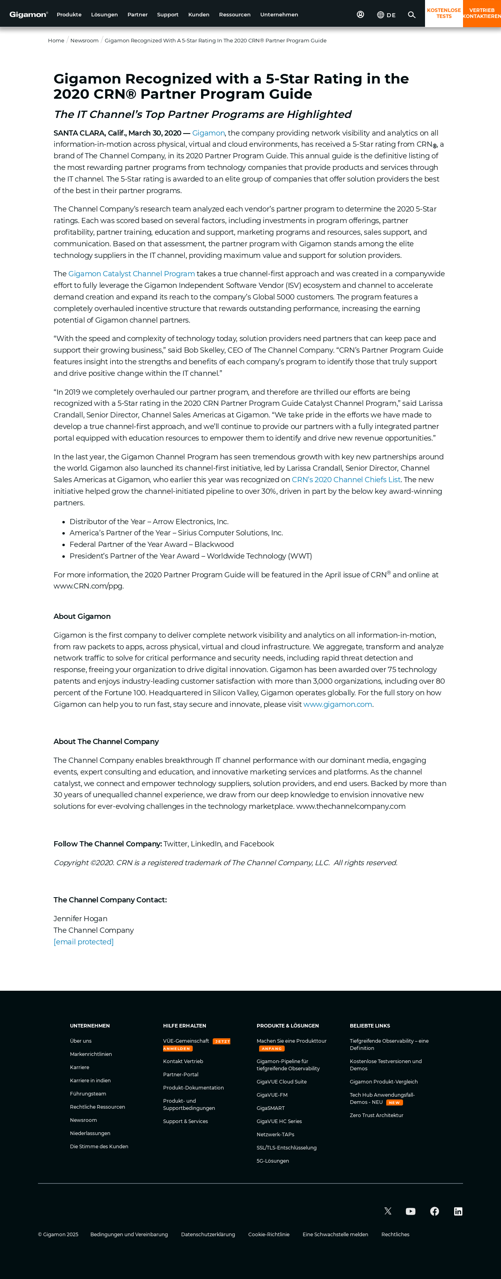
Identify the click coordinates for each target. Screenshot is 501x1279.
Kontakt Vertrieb (183, 1061)
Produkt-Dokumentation (193, 1088)
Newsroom (84, 40)
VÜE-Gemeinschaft (186, 1041)
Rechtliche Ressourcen (97, 1107)
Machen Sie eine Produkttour (292, 1041)
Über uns (81, 1041)
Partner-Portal (180, 1074)
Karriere (79, 1067)
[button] (69, 14)
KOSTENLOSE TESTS (444, 13)
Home (56, 40)
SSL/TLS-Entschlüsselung (287, 1148)
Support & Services (185, 1121)
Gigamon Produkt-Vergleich (384, 1082)
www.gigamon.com (337, 704)
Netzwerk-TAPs (275, 1134)
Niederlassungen (90, 1133)
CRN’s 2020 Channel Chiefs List (346, 479)
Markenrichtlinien (91, 1054)
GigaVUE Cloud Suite (282, 1082)
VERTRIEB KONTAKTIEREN (482, 13)
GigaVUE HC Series (279, 1121)
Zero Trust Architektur (376, 1115)
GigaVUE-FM (272, 1095)
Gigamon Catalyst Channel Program (131, 273)
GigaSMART (271, 1108)
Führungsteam (88, 1094)
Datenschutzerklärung (208, 1234)
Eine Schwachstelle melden (336, 1234)
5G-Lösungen (273, 1161)
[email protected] (84, 942)
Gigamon (208, 133)
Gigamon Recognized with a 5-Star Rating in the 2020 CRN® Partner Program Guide (216, 40)
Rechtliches (395, 1234)
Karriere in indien (90, 1080)
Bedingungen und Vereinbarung (129, 1234)
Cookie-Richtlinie (269, 1234)
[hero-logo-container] (25, 14)
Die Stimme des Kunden (99, 1146)
